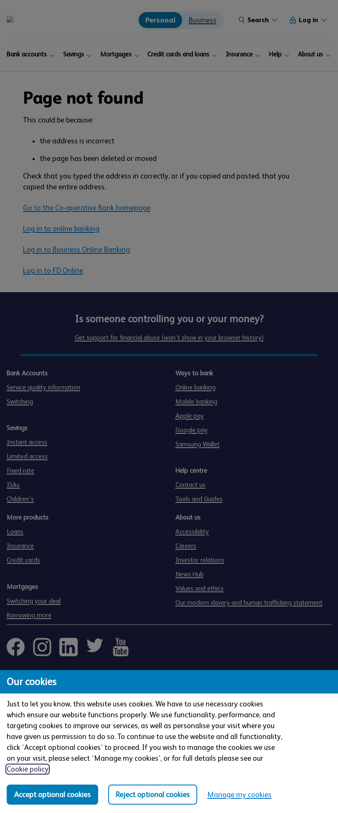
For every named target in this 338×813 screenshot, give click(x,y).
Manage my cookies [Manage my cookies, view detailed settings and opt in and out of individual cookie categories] (239, 794)
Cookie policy (27, 769)
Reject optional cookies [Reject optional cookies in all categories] (153, 794)
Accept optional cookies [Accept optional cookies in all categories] (52, 794)
